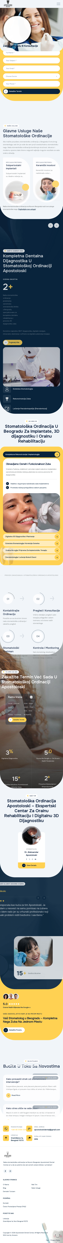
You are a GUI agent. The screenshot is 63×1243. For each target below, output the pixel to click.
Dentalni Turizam (9, 1191)
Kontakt (6, 1203)
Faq (47, 1240)
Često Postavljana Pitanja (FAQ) (14, 1207)
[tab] (31, 454)
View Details (31, 865)
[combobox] (31, 76)
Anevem (15, 1235)
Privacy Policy (55, 1240)
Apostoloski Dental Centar (25, 1233)
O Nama (6, 1185)
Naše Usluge (36, 1188)
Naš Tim (34, 1185)
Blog (4, 1188)
